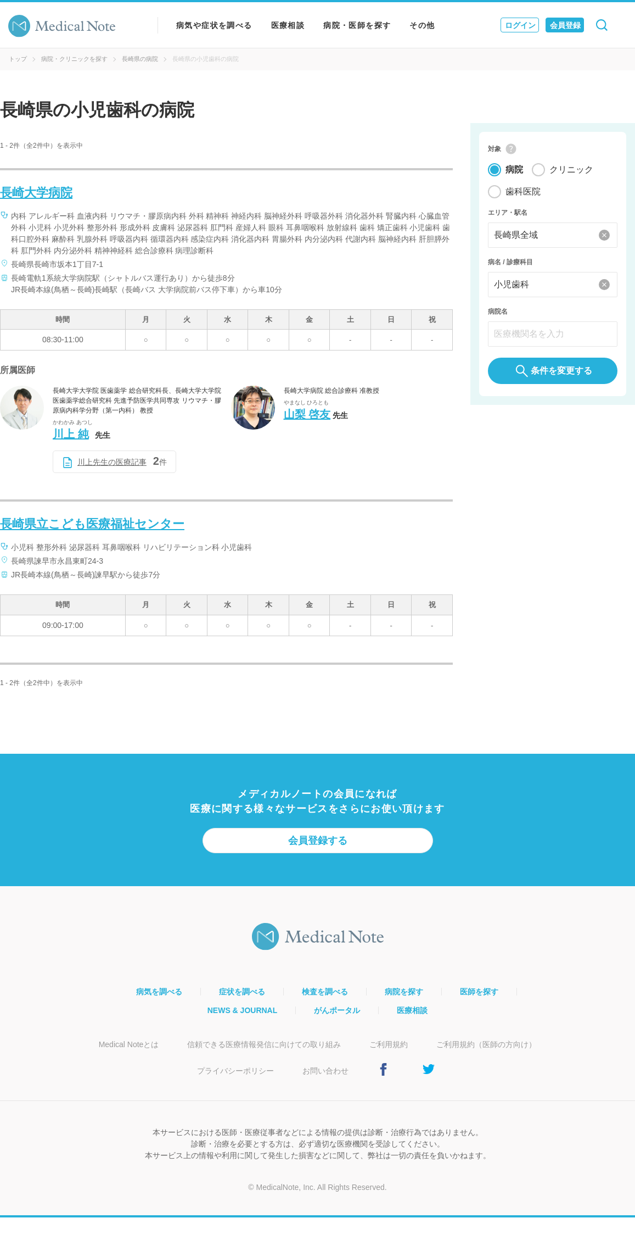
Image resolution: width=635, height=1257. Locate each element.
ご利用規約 (388, 1044)
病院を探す (404, 991)
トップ (18, 58)
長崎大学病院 (36, 192)
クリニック (571, 170)
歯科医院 (523, 192)
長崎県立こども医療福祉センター (92, 524)
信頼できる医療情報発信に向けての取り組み (264, 1044)
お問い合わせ (325, 1070)
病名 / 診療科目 (510, 262)
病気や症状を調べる (214, 25)
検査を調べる (325, 991)
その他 (422, 25)
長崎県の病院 (140, 58)
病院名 (498, 312)
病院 (514, 170)
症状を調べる (242, 991)
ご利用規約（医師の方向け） (486, 1044)
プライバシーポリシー (235, 1070)
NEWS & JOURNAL (242, 1010)
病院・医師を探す (357, 25)
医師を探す (479, 991)
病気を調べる (159, 991)
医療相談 (288, 25)
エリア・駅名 (507, 213)
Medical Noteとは (129, 1044)
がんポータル (337, 1010)
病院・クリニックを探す (74, 58)
